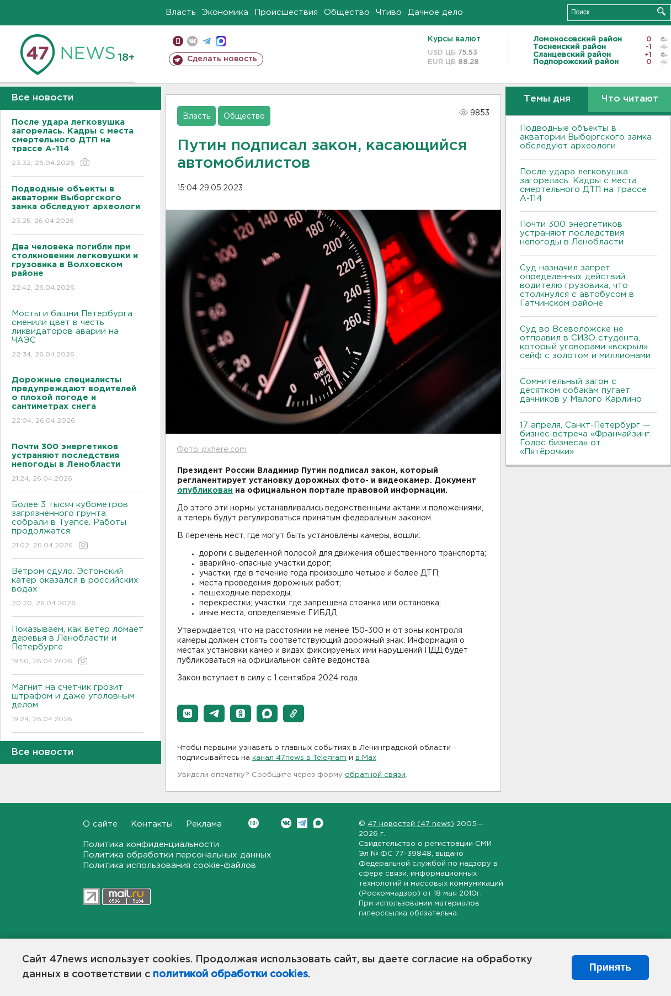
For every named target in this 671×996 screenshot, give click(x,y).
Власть (181, 12)
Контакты (152, 824)
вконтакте (192, 41)
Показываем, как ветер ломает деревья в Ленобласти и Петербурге (77, 646)
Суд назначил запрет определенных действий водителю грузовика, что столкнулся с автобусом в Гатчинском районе (577, 285)
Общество (347, 12)
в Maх (365, 758)
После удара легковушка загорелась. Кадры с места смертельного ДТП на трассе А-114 (583, 185)
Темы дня (547, 99)
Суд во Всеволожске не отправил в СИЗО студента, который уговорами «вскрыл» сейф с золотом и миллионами (585, 342)
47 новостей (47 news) (411, 824)
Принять (610, 967)
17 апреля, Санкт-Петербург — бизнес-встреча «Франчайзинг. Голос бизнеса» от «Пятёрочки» (586, 438)
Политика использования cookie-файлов (169, 865)
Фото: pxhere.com (212, 449)
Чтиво (389, 12)
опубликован (205, 490)
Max (318, 823)
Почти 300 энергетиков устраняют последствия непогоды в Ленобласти (572, 233)
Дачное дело (435, 12)
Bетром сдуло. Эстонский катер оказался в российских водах (77, 588)
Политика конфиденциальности (151, 844)
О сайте (100, 824)
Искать (661, 11)
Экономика (225, 12)
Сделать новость (222, 59)
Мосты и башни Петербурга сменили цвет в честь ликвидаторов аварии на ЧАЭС (77, 334)
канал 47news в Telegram (299, 758)
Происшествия (286, 12)
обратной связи (375, 775)
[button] (187, 713)
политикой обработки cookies (230, 974)
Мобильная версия (178, 41)
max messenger (221, 41)
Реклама (204, 824)
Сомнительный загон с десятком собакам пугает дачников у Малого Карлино (581, 390)
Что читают (629, 99)
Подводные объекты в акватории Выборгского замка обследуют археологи (586, 137)
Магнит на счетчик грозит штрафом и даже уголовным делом (77, 704)
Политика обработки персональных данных (177, 855)
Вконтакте (253, 823)
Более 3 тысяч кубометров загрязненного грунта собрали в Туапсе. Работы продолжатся (77, 525)
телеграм (206, 41)
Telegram (302, 823)
